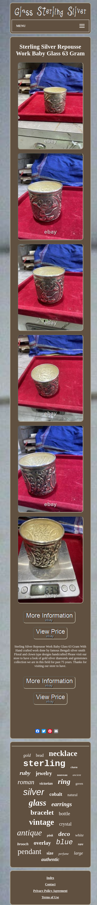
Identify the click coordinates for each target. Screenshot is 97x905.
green (79, 783)
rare (80, 844)
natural (73, 795)
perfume (63, 854)
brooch (22, 844)
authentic (50, 859)
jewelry (44, 773)
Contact (50, 884)
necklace (63, 753)
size (50, 853)
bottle (64, 813)
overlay (42, 843)
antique (29, 832)
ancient (77, 774)
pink (50, 835)
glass (37, 802)
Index (50, 878)
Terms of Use (50, 897)
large (78, 853)
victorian (46, 783)
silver (33, 792)
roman (26, 781)
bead (40, 755)
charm (74, 767)
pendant (29, 851)
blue (64, 842)
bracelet (42, 812)
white (79, 835)
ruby (25, 773)
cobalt (55, 794)
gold (27, 755)
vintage (41, 822)
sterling (44, 764)
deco (64, 833)
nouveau (62, 774)
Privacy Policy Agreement (50, 891)
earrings (61, 804)
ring (64, 781)
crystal (65, 824)
